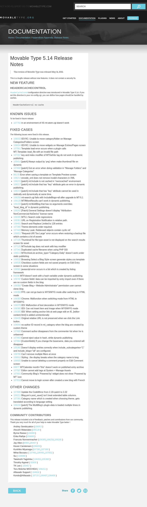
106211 (17, 395)
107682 (17, 331)
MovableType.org (17, 17)
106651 (17, 233)
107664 (17, 341)
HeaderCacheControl (19, 92)
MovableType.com (40, 6)
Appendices (38, 37)
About (121, 18)
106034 (17, 145)
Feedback (133, 18)
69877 (16, 367)
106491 (17, 223)
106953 (38, 426)
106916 (17, 357)
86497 (33, 443)
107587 (17, 370)
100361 (17, 220)
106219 (17, 191)
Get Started (69, 18)
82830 (33, 462)
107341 (17, 250)
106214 (17, 178)
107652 (48, 453)
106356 (17, 285)
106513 (17, 253)
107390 (17, 227)
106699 (31, 433)
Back (17, 490)
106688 (30, 436)
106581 (17, 269)
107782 (17, 123)
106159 (17, 204)
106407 (44, 475)
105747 (17, 279)
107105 (17, 240)
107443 (17, 230)
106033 (17, 139)
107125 (17, 246)
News (112, 18)
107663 (17, 338)
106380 (17, 308)
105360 (17, 347)
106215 (17, 181)
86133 (16, 174)
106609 (36, 446)
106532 (17, 259)
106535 (17, 263)
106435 (17, 318)
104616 (35, 472)
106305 (17, 217)
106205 (58, 439)
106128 (17, 201)
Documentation (87, 18)
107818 (17, 380)
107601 (17, 374)
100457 (26, 466)
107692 (17, 168)
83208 (16, 276)
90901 (27, 443)
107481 (32, 453)
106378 (17, 305)
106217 (17, 184)
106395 (17, 312)
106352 (37, 459)
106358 (17, 292)
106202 (17, 210)
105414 (17, 161)
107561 (17, 148)
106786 (17, 354)
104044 (17, 325)
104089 (21, 456)
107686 (17, 392)
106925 (17, 360)
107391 (17, 398)
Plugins (102, 18)
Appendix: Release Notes (56, 37)
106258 (17, 197)
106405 (51, 475)
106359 (17, 298)
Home (11, 37)
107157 (17, 155)
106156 (17, 405)
